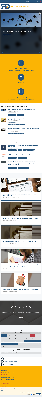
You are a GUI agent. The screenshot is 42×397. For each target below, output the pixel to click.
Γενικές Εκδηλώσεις (12, 115)
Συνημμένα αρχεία (12, 112)
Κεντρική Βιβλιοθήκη (5, 383)
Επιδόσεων (34, 394)
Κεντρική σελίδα (4, 382)
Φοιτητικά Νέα (20, 115)
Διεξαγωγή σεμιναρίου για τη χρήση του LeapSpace (20, 154)
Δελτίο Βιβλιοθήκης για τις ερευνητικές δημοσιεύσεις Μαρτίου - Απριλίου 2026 (23, 146)
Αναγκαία (29, 394)
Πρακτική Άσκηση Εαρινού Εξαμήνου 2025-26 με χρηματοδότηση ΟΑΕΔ (23, 129)
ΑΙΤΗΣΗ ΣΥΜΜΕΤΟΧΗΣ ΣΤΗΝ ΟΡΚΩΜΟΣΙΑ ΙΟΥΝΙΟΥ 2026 (21, 109)
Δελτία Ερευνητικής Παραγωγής (29, 150)
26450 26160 (5, 374)
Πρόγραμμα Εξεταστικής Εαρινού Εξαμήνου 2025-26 (20, 119)
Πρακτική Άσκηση (12, 133)
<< (4, 330)
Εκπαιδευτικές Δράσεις (22, 157)
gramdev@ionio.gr (6, 375)
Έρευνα (19, 150)
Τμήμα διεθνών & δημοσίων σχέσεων (7, 385)
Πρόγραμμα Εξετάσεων (13, 124)
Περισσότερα (7, 35)
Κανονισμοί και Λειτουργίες (23, 167)
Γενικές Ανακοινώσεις (12, 150)
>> (38, 330)
